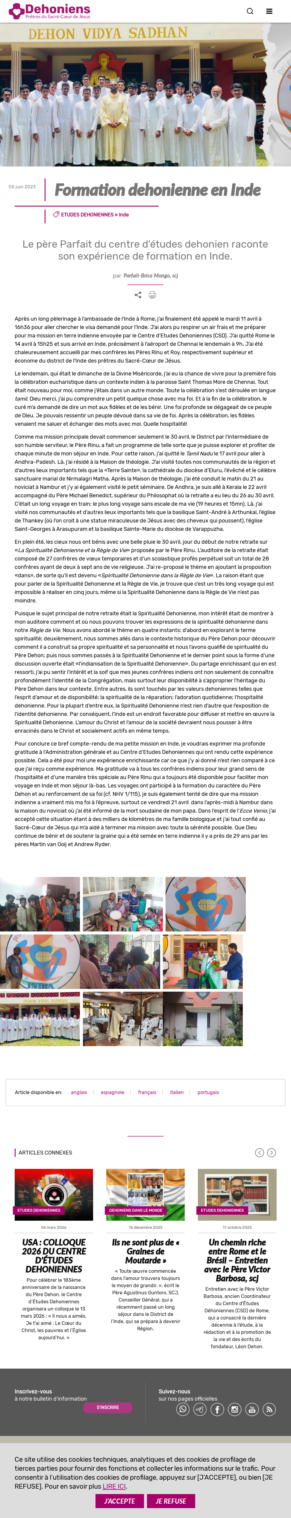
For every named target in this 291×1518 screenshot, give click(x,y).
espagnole (112, 1073)
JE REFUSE (171, 1501)
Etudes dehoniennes (87, 215)
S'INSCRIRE (108, 1388)
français (147, 1073)
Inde (124, 215)
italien (177, 1073)
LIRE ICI (114, 1486)
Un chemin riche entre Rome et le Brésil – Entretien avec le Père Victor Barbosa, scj (237, 1241)
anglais (79, 1073)
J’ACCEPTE (119, 1501)
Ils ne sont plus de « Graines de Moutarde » (145, 1232)
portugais (208, 1073)
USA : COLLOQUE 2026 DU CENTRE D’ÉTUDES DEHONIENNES (54, 1236)
